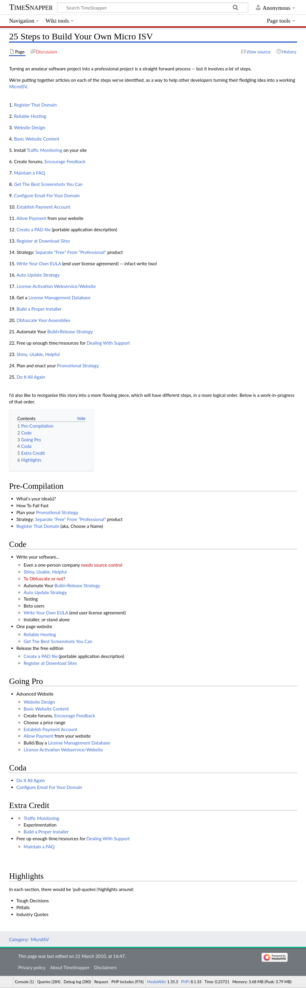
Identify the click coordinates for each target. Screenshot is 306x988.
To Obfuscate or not (43, 578)
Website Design (29, 127)
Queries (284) (48, 981)
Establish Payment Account (43, 206)
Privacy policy (31, 967)
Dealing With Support (108, 343)
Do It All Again (30, 377)
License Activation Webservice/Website (56, 286)
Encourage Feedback (65, 161)
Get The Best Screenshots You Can (48, 184)
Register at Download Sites (43, 240)
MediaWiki (156, 981)
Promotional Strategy (78, 365)
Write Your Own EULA (38, 263)
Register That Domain (35, 104)
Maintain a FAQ (29, 172)
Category (18, 939)
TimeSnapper (31, 7)
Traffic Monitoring (44, 150)
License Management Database (59, 297)
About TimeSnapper (69, 967)
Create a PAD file (33, 229)
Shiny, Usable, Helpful (37, 354)
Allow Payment (31, 218)
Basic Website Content (36, 138)
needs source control (101, 565)
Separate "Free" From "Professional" (71, 252)
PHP (185, 981)
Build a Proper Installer (39, 309)
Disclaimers (105, 967)
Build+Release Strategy (70, 331)
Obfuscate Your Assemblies (43, 320)
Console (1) (24, 981)
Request (101, 981)
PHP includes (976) (127, 981)
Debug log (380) (77, 981)
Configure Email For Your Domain (47, 195)
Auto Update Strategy (38, 275)
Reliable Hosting (30, 116)
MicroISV (18, 86)
